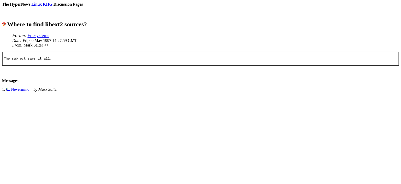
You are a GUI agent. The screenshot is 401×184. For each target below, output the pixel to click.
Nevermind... (21, 90)
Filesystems (38, 35)
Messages (10, 81)
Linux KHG (41, 4)
